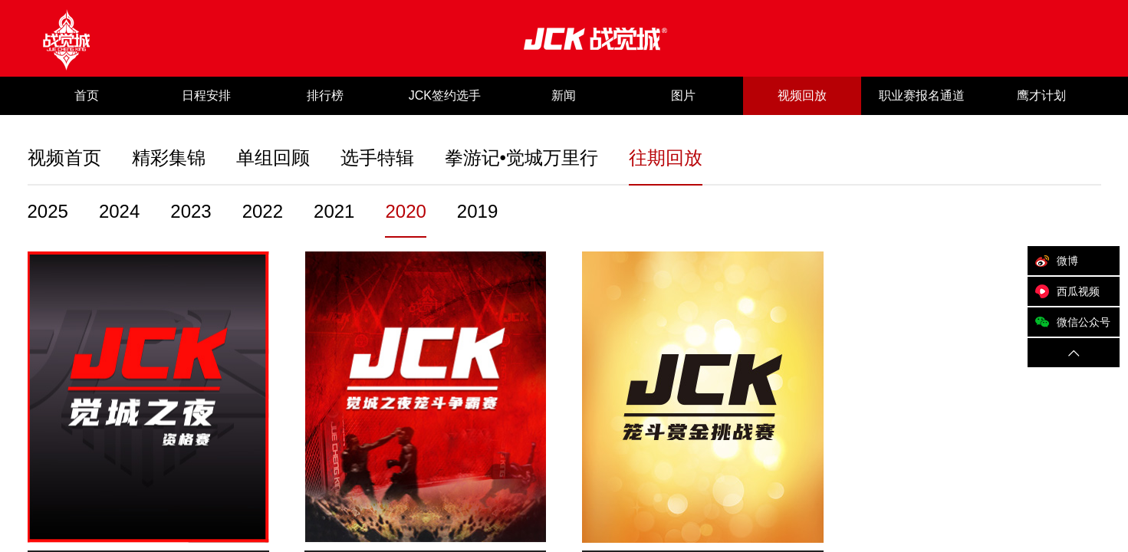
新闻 (563, 95)
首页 (86, 95)
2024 (119, 211)
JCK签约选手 (445, 95)
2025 (48, 211)
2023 (190, 211)
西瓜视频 (1064, 291)
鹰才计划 (1041, 95)
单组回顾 (273, 157)
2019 (477, 211)
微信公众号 (1069, 322)
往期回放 (665, 157)
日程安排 (206, 95)
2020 (405, 211)
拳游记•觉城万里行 (521, 157)
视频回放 (802, 95)
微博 (1053, 260)
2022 (262, 211)
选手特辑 (377, 157)
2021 (334, 211)
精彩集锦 (169, 157)
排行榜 (325, 95)
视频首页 (64, 157)
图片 (683, 95)
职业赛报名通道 (922, 95)
